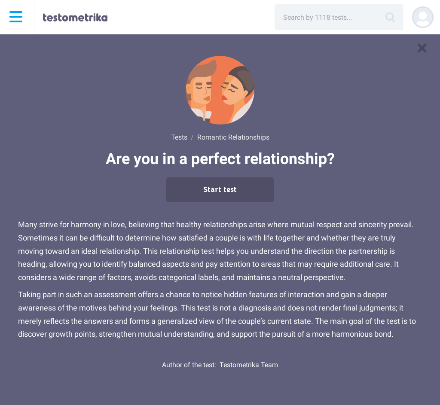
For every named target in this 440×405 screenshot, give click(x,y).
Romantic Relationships (233, 137)
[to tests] (421, 48)
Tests (179, 137)
